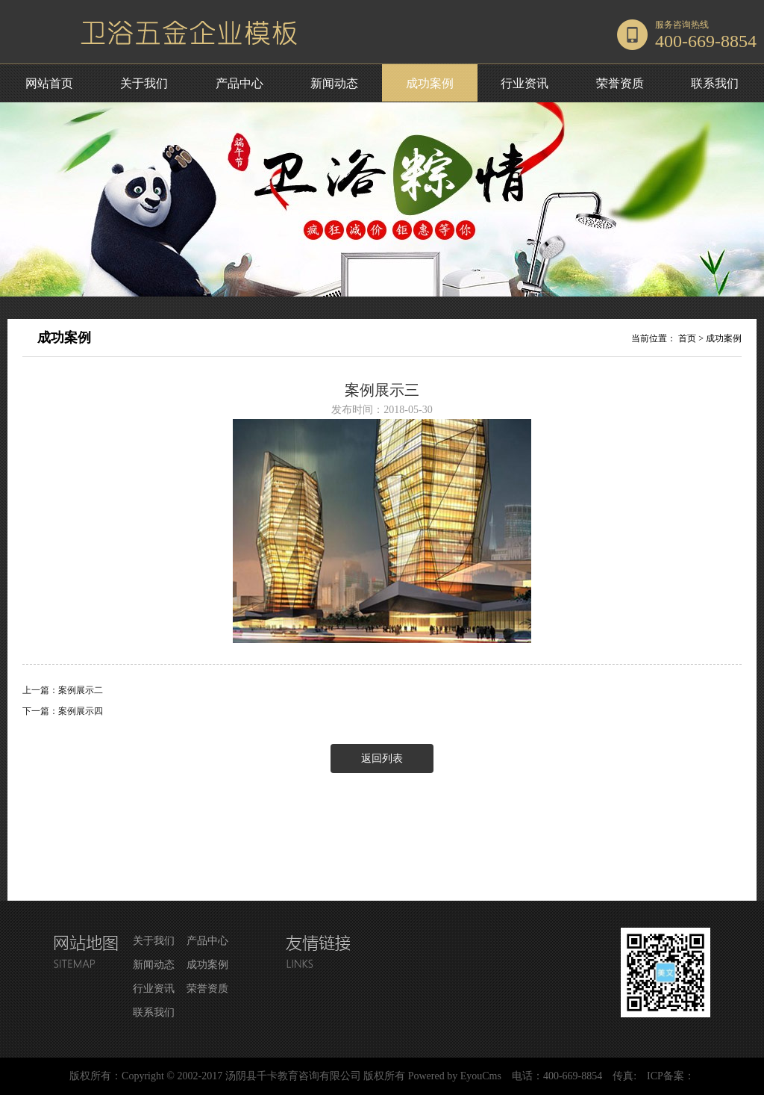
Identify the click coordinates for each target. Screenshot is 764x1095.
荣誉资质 (620, 83)
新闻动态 (334, 83)
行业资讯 (524, 83)
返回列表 (382, 758)
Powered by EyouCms (453, 1076)
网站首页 (49, 83)
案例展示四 (80, 711)
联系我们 (715, 83)
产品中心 (239, 83)
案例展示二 (80, 690)
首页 (687, 338)
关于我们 (144, 83)
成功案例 (430, 83)
